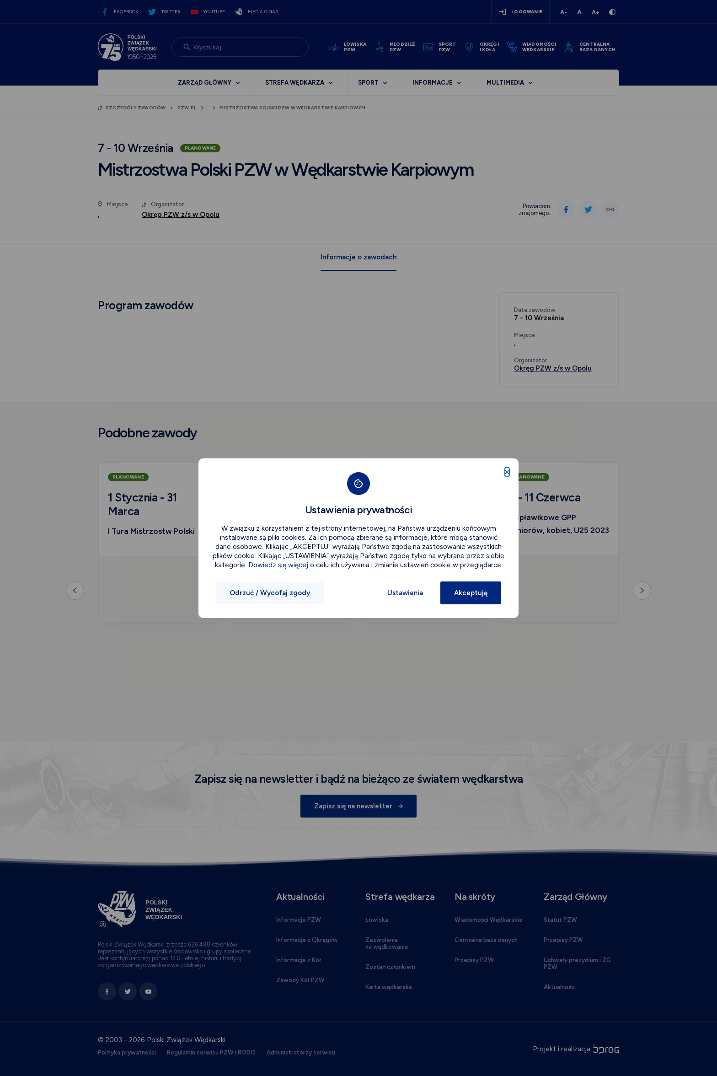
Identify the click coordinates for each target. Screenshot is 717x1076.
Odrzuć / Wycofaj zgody (270, 593)
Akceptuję (470, 593)
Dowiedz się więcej (278, 565)
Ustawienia (405, 593)
